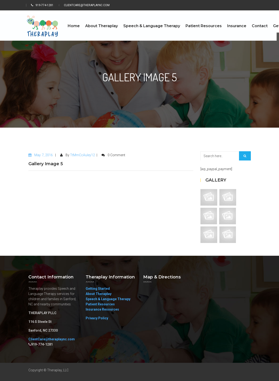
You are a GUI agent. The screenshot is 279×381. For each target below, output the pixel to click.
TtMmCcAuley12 (82, 155)
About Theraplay (98, 294)
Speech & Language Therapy (108, 299)
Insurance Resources (102, 309)
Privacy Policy (97, 318)
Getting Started (98, 288)
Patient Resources (100, 304)
